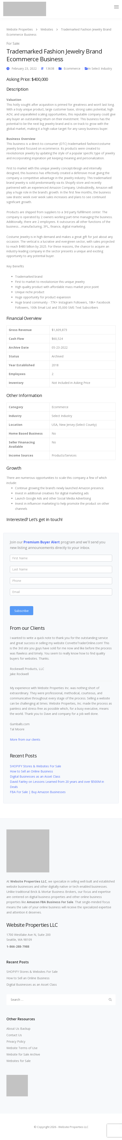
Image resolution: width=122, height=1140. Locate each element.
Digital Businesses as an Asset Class (35, 776)
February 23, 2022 (24, 68)
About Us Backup (18, 1029)
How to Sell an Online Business (31, 771)
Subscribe (21, 610)
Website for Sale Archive (23, 1054)
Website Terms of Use (22, 1048)
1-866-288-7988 (17, 946)
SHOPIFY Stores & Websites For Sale (35, 766)
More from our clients (25, 739)
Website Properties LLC (28, 881)
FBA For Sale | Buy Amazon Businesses (38, 792)
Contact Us (14, 1035)
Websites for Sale (18, 1061)
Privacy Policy (15, 1041)
